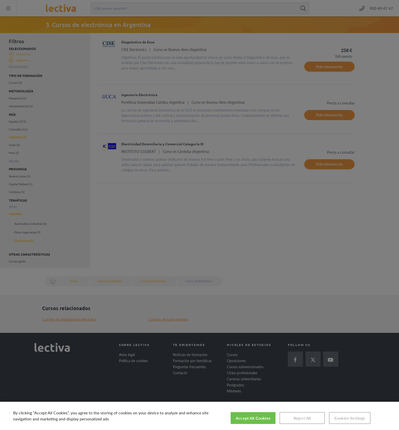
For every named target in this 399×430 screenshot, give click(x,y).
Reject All (302, 418)
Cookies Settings (349, 418)
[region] (199, 416)
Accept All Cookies (253, 418)
